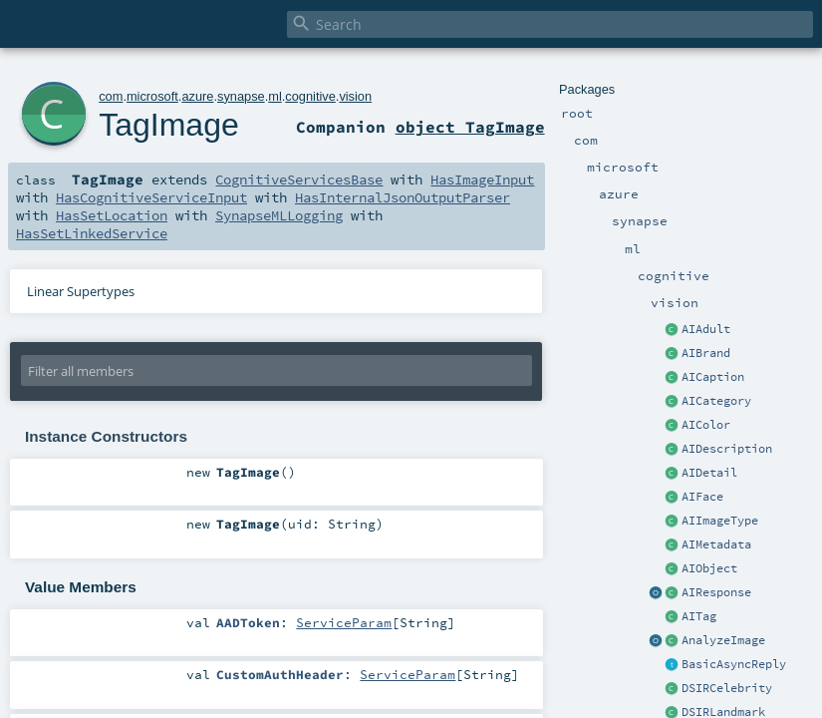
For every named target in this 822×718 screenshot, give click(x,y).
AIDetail (709, 473)
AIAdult (706, 329)
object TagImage (470, 127)
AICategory (716, 401)
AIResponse (716, 592)
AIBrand (706, 353)
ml (275, 96)
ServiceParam (344, 622)
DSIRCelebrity (727, 688)
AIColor (706, 425)
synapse (241, 96)
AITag (699, 616)
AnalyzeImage (723, 640)
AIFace (702, 497)
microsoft (152, 96)
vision (355, 96)
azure (197, 96)
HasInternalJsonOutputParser (402, 197)
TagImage (169, 125)
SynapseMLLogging (279, 215)
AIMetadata (716, 544)
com (111, 96)
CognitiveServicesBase (299, 179)
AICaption (713, 377)
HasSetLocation (111, 215)
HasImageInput (482, 179)
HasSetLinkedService (91, 233)
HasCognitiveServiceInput (151, 197)
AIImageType (720, 521)
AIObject (709, 568)
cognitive (310, 96)
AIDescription (727, 449)
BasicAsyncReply (734, 664)
